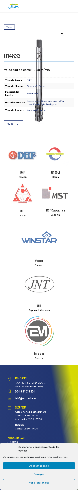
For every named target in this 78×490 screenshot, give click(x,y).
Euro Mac (39, 354)
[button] (62, 34)
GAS (29, 80)
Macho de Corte (36, 86)
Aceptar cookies (39, 465)
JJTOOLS (55, 172)
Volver (9, 27)
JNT (39, 306)
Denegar (39, 474)
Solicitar (13, 124)
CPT (22, 211)
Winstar (39, 261)
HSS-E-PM (32, 93)
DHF (22, 172)
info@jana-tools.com (26, 398)
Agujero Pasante (36, 110)
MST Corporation (55, 210)
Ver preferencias (39, 482)
